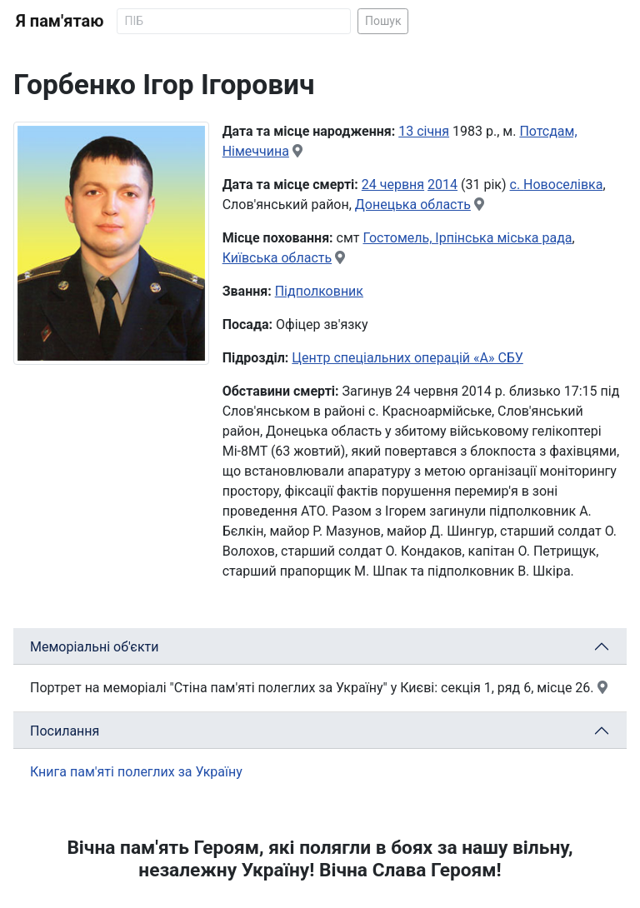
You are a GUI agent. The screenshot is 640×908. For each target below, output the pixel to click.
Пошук (383, 20)
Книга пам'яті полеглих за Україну (136, 772)
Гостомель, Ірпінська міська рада (467, 238)
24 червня (393, 184)
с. (517, 184)
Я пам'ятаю (59, 21)
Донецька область (413, 204)
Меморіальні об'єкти (94, 647)
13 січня (423, 131)
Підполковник (319, 291)
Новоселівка (562, 184)
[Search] (234, 21)
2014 (443, 184)
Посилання (64, 731)
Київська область (277, 258)
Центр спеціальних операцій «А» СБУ (407, 358)
